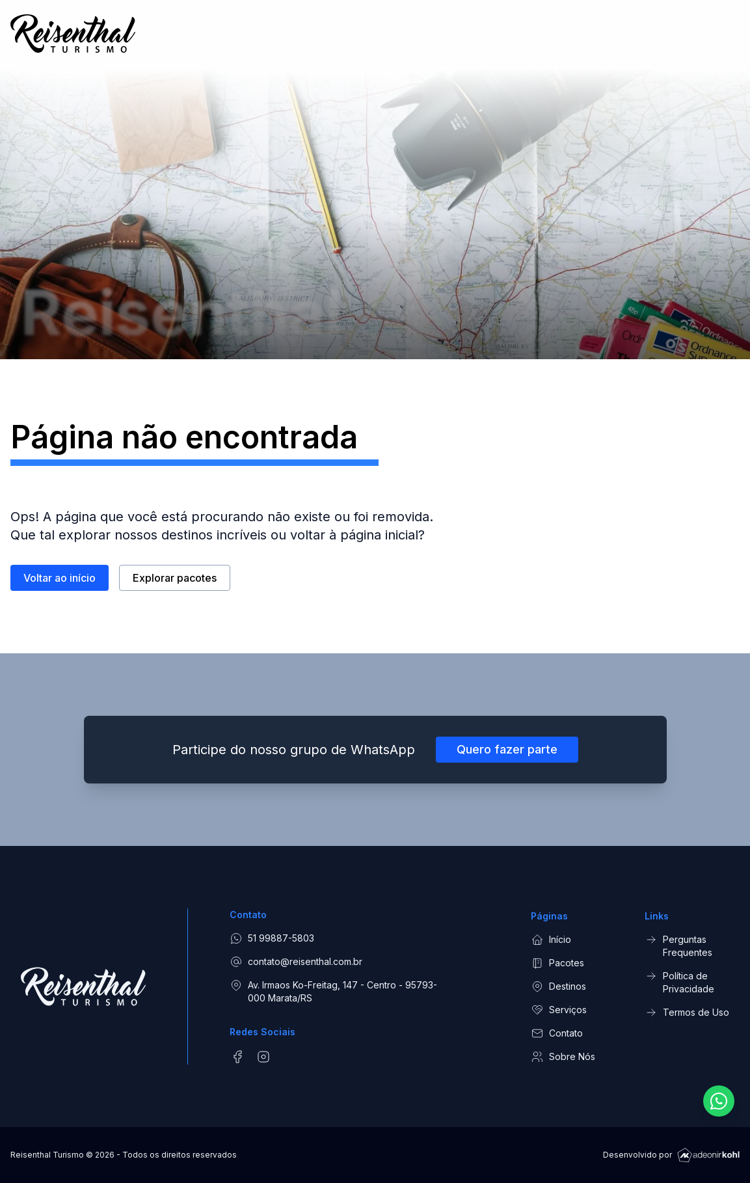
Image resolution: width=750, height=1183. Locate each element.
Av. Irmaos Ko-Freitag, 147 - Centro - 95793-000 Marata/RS (333, 991)
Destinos (558, 986)
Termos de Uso (687, 1012)
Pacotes (557, 963)
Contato (557, 1033)
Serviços (559, 1009)
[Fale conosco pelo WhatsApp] (718, 1101)
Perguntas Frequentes (678, 945)
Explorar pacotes (175, 581)
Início (551, 939)
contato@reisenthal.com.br (296, 961)
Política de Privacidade (679, 982)
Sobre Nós (563, 1056)
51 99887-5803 (272, 938)
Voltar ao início (59, 581)
